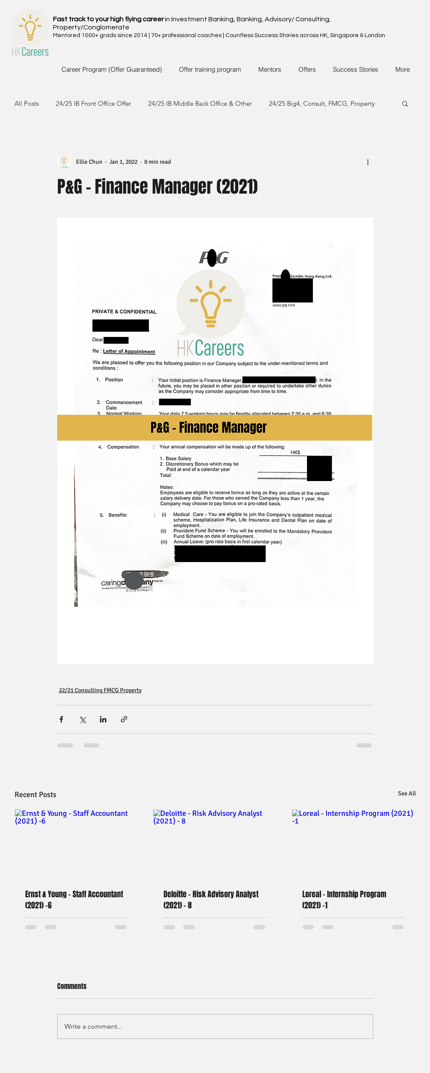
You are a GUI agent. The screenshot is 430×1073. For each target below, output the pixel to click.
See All (407, 793)
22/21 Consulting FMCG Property (100, 690)
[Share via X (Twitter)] (82, 719)
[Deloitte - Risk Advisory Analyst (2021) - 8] (215, 844)
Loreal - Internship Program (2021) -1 (344, 900)
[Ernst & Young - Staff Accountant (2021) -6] (76, 844)
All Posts (27, 103)
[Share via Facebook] (61, 719)
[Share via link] (124, 719)
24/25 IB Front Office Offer (93, 103)
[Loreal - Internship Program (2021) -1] (353, 844)
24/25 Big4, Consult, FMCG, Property (322, 103)
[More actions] (368, 162)
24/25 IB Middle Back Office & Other (200, 103)
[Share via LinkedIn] (103, 719)
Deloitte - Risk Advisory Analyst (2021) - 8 (211, 900)
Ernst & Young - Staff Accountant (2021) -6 (74, 900)
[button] (405, 103)
